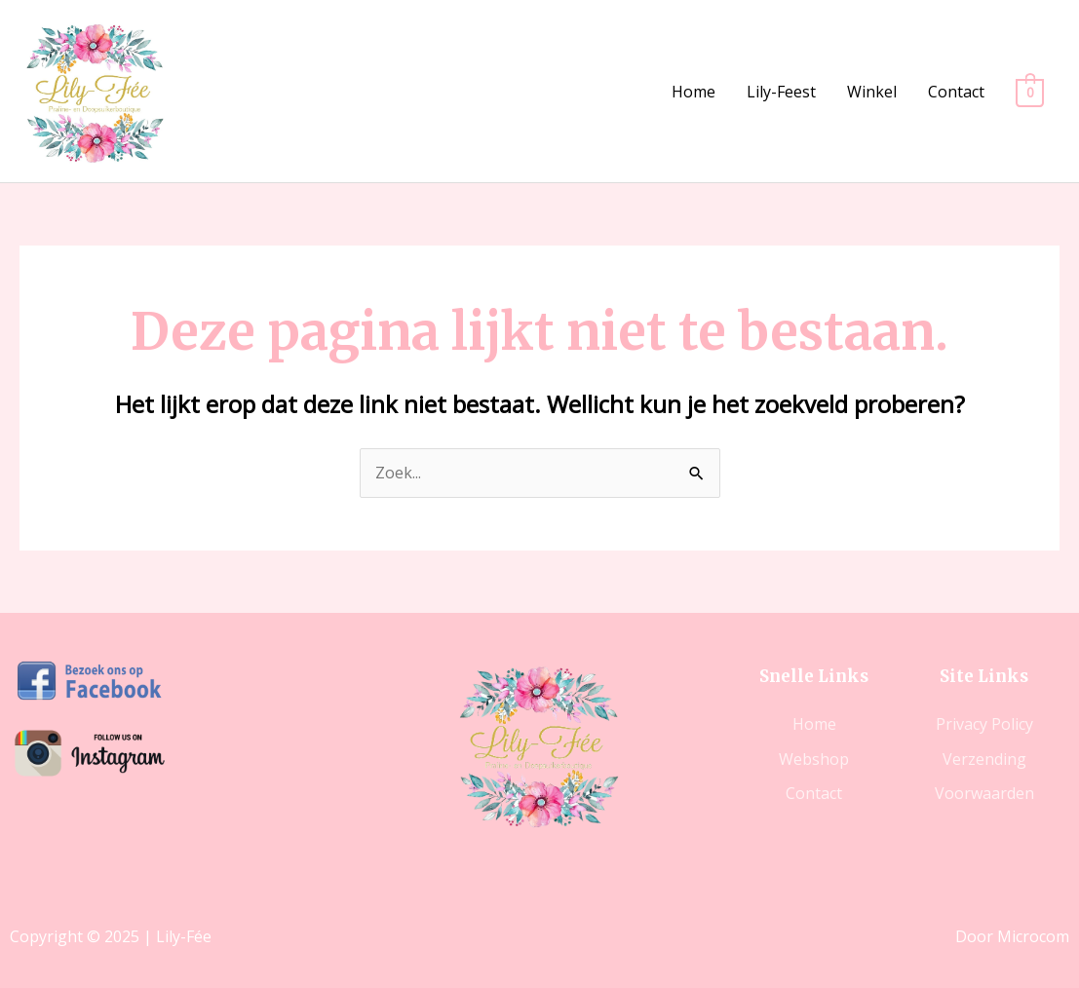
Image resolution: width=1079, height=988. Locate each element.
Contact (956, 91)
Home (693, 91)
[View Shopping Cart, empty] (1030, 91)
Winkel (872, 91)
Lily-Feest (781, 91)
